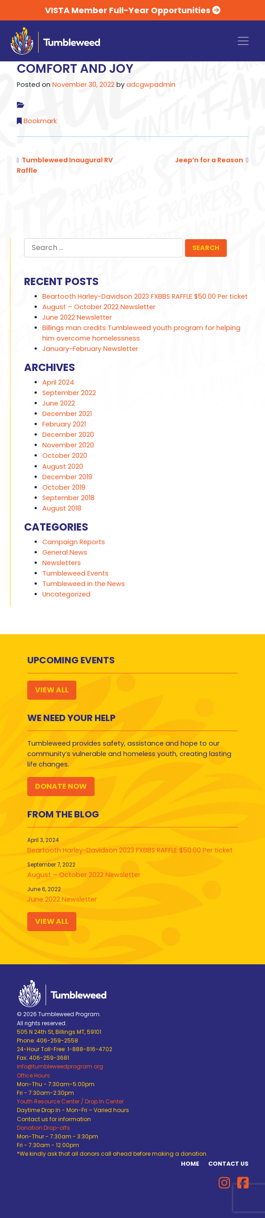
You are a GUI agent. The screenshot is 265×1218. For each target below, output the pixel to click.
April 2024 (58, 382)
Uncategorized (66, 594)
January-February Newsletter (90, 348)
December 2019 (67, 476)
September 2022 (69, 392)
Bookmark (40, 120)
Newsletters (61, 562)
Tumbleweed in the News (83, 583)
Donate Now (61, 786)
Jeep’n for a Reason (209, 160)
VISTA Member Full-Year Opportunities (132, 10)
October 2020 (64, 455)
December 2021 (67, 413)
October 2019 (63, 487)
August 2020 (62, 466)
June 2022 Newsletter (77, 317)
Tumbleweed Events (75, 573)
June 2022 (58, 403)
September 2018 (68, 497)
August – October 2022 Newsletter (98, 306)
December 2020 (68, 434)
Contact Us (228, 1164)
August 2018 (61, 508)
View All (52, 690)
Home (190, 1164)
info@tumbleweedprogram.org (60, 1066)
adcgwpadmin (150, 84)
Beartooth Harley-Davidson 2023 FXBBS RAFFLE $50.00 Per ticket (145, 296)
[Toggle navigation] (243, 41)
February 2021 (64, 424)
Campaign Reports (73, 541)
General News (64, 552)
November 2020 (68, 445)
